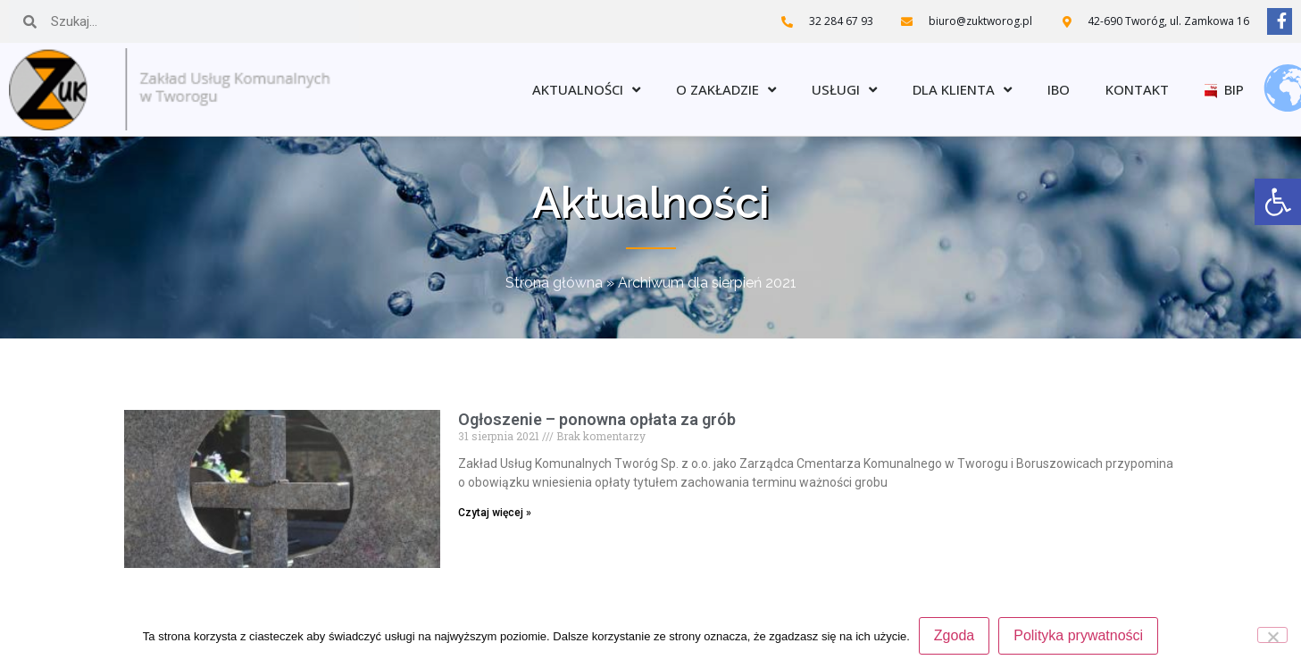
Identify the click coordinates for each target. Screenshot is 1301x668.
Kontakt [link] (1137, 89)
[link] (1278, 202)
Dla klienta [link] (962, 89)
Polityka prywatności (1078, 635)
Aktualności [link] (586, 89)
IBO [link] (1058, 89)
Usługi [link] (844, 89)
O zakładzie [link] (726, 89)
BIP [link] (1224, 89)
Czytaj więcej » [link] (494, 512)
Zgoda (954, 635)
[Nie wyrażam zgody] (1272, 635)
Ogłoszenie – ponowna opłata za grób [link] (597, 419)
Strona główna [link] (554, 282)
